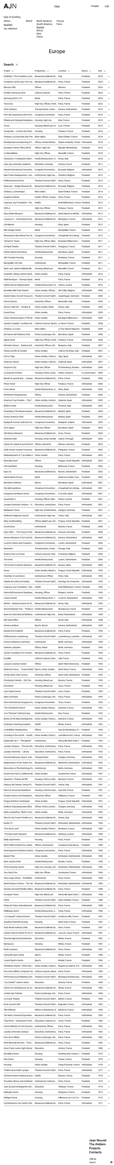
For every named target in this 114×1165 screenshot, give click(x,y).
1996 (100, 641)
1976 (100, 1075)
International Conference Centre (18, 850)
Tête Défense (9, 1009)
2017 (100, 164)
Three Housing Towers (14, 867)
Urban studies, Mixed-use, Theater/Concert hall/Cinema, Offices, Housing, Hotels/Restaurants (46, 570)
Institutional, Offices (44, 575)
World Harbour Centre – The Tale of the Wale (19, 883)
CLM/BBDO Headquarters (16, 729)
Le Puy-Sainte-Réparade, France (70, 328)
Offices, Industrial (43, 444)
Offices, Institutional (44, 845)
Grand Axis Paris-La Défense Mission (19, 773)
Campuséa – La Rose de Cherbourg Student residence (19, 131)
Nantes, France (65, 526)
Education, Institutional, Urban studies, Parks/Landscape (46, 1031)
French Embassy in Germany (17, 641)
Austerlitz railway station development (19, 273)
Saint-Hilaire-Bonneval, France (70, 663)
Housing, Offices (42, 592)
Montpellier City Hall (13, 262)
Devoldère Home (11, 1053)
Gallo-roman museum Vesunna (18, 449)
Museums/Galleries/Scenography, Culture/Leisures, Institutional (46, 1103)
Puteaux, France (65, 131)
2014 (100, 191)
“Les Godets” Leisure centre (16, 982)
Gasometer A (10, 499)
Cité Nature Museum (13, 433)
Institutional (40, 262)
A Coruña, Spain (65, 493)
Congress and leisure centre (16, 493)
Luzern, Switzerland (67, 543)
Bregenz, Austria (65, 592)
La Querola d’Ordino (13, 372)
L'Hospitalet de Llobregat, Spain (70, 235)
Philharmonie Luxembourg (16, 636)
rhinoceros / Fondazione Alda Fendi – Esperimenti (19, 158)
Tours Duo (8, 103)
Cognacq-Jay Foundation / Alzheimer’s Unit (19, 202)
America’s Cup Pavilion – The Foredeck (19, 400)
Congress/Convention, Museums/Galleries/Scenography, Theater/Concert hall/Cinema (46, 543)
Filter (57, 6)
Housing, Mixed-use (44, 268)
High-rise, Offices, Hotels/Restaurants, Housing (46, 339)
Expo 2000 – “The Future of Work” (19, 532)
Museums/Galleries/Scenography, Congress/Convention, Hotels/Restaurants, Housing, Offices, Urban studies (46, 762)
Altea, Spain (63, 389)
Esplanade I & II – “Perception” (17, 740)
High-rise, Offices (42, 153)
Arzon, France (64, 1020)
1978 (100, 1059)
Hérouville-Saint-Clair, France (70, 740)
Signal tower (9, 339)
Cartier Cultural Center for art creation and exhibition (19, 932)
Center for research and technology (19, 444)
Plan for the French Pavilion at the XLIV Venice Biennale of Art (19, 817)
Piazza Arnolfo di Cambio (15, 350)
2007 (100, 345)
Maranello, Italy (65, 301)
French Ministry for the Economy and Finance (19, 1026)
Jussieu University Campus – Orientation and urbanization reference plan (19, 504)
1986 (100, 954)
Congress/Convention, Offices (46, 850)
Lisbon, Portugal (65, 438)
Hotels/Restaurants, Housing (46, 389)
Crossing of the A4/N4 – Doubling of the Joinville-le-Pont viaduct (19, 735)
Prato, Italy (63, 575)
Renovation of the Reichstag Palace (19, 768)
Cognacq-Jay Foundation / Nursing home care (19, 586)
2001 (100, 482)
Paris (59, 24)
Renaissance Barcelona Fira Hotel (19, 235)
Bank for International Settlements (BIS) (19, 614)
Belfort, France (65, 998)
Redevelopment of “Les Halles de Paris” (19, 455)
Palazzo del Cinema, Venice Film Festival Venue (19, 784)
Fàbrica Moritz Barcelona (15, 252)
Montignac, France (66, 219)
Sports (38, 482)
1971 (100, 1103)
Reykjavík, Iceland (66, 422)
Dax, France (63, 713)
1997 (100, 636)
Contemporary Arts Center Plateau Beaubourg (19, 1103)
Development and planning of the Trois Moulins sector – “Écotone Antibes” (19, 142)
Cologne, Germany (66, 510)
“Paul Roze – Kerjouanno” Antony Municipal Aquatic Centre (19, 1020)
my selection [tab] (10, 28)
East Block (8, 685)
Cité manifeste (10, 466)
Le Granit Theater (12, 998)
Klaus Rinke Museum (13, 213)
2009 (100, 290)
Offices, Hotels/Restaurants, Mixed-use (46, 142)
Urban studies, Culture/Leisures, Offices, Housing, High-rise (46, 361)
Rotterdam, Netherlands (69, 823)
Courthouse (9, 526)
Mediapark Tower (12, 510)
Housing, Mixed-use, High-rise (46, 125)
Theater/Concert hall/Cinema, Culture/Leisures (46, 916)
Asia (39, 33)
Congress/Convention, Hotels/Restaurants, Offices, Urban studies (46, 488)
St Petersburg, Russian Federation (70, 367)
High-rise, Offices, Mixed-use (46, 241)
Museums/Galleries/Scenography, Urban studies (46, 883)
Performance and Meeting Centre (19, 976)
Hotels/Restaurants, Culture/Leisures (46, 910)
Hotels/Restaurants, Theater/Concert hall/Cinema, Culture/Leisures (46, 597)
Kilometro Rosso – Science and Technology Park (19, 345)
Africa (40, 30)
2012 (100, 213)
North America (44, 21)
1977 (100, 1070)
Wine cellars (40, 136)
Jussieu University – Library (16, 751)
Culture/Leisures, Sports (46, 323)
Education (39, 938)
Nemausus (9, 943)
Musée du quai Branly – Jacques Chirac (19, 378)
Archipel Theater (11, 246)
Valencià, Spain (65, 361)
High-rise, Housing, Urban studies (46, 867)
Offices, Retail (41, 647)
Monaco (62, 87)
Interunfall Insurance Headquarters (19, 592)
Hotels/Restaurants (44, 252)
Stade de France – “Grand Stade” (19, 669)
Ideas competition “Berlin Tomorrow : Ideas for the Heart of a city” (19, 812)
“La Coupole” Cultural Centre (17, 916)
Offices (38, 87)
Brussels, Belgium (66, 169)
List (107, 6)
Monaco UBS (10, 87)
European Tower (11, 894)
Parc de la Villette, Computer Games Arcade (19, 971)
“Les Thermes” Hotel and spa (17, 713)
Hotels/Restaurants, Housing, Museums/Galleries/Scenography (46, 158)
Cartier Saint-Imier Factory (16, 674)
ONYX (6, 899)
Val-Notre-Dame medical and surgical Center (19, 1075)
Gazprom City (10, 367)
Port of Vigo (9, 356)
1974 (100, 1086)
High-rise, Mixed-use (44, 894)
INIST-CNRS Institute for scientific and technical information (19, 845)
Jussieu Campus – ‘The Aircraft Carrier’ (19, 746)
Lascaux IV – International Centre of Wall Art (19, 219)
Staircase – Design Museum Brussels (19, 186)
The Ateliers (97, 1144)
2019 (100, 109)
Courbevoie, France (67, 773)
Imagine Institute (11, 197)
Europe (40, 27)
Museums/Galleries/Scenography (46, 76)
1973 (100, 1092)
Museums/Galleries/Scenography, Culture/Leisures (46, 987)
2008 (100, 323)
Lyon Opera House (12, 691)
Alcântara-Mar (10, 438)
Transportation (42, 757)
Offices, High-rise (42, 147)
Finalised (86, 76)
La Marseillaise (10, 153)
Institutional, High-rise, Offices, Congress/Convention (46, 515)
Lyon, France (64, 125)
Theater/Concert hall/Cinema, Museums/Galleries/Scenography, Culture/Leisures (46, 581)
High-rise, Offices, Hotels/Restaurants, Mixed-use (46, 103)
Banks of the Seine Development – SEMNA (19, 718)
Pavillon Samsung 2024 (14, 92)
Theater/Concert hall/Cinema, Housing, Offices (46, 823)
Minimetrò (8, 548)
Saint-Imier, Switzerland (69, 674)
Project (9, 70)
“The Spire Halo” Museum (15, 834)
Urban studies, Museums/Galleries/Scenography (46, 707)
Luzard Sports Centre (13, 960)
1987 (100, 916)
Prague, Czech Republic (69, 460)
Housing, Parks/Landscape (46, 372)
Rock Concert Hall (12, 1004)
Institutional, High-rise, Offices (46, 175)
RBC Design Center (12, 230)
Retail (37, 98)
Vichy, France (64, 910)
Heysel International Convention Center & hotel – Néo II (19, 169)
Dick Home (9, 1059)
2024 (100, 87)
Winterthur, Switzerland (69, 762)
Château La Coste (12, 328)
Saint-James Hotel (12, 861)
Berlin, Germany (65, 641)
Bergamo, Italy (65, 345)
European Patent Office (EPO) (17, 147)
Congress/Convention (45, 114)
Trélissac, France (65, 1086)
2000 (100, 526)
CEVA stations (10, 109)
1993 (100, 674)
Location (64, 70)
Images (95, 6)
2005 (100, 400)
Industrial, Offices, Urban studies (46, 345)
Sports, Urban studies (44, 669)
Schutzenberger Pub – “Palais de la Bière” (19, 608)
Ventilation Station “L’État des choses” (19, 965)
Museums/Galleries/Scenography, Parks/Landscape (46, 219)
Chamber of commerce (14, 575)
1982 (100, 1020)
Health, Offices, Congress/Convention (46, 197)
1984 (100, 982)
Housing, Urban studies (45, 438)
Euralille (7, 658)
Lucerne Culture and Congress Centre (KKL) (19, 543)
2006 (100, 367)
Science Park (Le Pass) (14, 554)
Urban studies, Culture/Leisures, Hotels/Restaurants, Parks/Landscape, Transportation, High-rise (46, 356)
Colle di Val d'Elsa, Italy (68, 350)
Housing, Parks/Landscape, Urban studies (46, 779)
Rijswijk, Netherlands (67, 147)
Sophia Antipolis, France (69, 142)
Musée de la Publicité (13, 630)
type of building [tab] (12, 17)
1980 (100, 1048)
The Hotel (8, 559)
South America (44, 24)
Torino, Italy (63, 515)
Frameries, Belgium (67, 554)
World (29, 21)
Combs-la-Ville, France (68, 916)
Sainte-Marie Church (13, 477)
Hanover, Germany (66, 532)
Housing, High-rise (43, 120)
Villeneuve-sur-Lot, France (70, 1097)
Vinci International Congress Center (19, 702)
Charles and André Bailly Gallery (18, 888)
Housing (38, 131)
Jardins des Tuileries (13, 993)
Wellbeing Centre (11, 910)
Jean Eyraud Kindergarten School (19, 1086)
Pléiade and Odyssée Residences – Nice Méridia (19, 120)
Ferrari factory (10, 301)
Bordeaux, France (66, 257)
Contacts (95, 1152)
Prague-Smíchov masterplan (17, 801)
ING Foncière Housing (14, 257)
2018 (100, 131)
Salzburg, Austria (66, 834)
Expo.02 (7, 471)
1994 (100, 652)
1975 (100, 1081)
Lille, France (63, 658)
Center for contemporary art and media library (19, 987)
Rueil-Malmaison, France (69, 202)
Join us (92, 1158)
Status (86, 70)
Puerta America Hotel (13, 416)
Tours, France (64, 685)
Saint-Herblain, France (68, 899)
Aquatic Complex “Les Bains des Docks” (19, 323)
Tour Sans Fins (10, 872)
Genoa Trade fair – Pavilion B (17, 306)
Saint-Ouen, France (67, 921)
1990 (100, 806)
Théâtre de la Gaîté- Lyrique (16, 1070)
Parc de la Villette (11, 1037)
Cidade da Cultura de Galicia (17, 581)
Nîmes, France (64, 724)
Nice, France (63, 120)
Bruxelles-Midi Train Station (16, 290)
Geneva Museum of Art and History (19, 537)
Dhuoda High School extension (18, 938)
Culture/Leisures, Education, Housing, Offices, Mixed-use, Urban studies (46, 658)
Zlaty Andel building (13, 521)
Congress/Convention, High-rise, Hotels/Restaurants (46, 235)
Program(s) (42, 70)
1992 (100, 707)
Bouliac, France (65, 861)
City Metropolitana (12, 488)
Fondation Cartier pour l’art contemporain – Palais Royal (19, 81)
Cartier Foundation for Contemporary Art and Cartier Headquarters (19, 652)
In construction (89, 372)
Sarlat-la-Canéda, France (69, 477)
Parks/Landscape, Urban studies (46, 334)
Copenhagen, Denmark (68, 295)
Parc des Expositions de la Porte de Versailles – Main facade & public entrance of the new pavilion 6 (19, 114)
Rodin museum (11, 949)
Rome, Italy (63, 158)
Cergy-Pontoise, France (69, 1064)
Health (38, 202)
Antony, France (65, 164)
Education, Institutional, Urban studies (46, 504)
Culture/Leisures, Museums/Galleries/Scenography (46, 971)
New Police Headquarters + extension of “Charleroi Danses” (19, 175)
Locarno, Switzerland (68, 597)
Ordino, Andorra (65, 372)
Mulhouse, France (66, 466)
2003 (100, 438)
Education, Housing (44, 164)
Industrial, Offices (43, 301)
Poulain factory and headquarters (19, 795)
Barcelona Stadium (12, 482)
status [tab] (7, 20)
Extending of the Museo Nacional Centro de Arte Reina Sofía (19, 411)
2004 (100, 433)
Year (102, 70)
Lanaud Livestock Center (15, 663)
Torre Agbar (9, 427)
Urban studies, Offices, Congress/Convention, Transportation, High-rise (46, 290)
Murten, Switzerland (67, 471)
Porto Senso (9, 389)
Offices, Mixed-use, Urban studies (46, 521)
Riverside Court (11, 460)
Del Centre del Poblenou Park (17, 334)
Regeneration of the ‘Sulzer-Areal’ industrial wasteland (19, 762)
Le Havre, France (66, 323)
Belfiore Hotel (10, 405)
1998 (100, 614)
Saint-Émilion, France (67, 136)
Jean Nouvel (97, 1140)
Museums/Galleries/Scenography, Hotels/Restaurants (46, 411)
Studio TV (8, 823)
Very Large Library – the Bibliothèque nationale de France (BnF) (19, 877)
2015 (100, 169)
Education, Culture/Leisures (46, 1020)
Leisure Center (10, 597)
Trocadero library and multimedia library (19, 1081)
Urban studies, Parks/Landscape (46, 735)
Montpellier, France (67, 230)
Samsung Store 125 (13, 98)
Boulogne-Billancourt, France (70, 241)
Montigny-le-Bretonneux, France (70, 976)
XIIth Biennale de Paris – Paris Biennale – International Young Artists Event (19, 1042)
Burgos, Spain (64, 565)
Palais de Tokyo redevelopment (18, 905)
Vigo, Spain (63, 356)
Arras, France (64, 433)
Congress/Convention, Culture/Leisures (46, 493)
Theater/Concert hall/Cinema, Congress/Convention (46, 976)
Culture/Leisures (42, 92)
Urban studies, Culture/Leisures (46, 965)
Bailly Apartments (12, 839)
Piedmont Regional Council (16, 515)
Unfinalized (87, 142)
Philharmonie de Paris (14, 180)
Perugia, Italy (64, 548)
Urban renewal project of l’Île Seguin (19, 317)
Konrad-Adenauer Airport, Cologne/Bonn (19, 757)
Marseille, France (66, 153)
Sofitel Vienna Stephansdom (17, 284)
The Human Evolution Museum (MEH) (19, 565)
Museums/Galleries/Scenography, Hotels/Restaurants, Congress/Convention (46, 565)
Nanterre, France (66, 718)
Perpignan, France (66, 246)
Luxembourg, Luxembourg (70, 636)
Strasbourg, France (67, 608)
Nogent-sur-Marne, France (70, 965)
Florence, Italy (64, 405)
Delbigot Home (10, 1097)
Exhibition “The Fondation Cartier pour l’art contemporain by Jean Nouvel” (19, 76)
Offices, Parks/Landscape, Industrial (46, 806)
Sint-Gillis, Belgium (66, 290)
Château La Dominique (14, 191)
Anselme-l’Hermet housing (16, 921)
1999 (100, 570)
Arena (6, 570)
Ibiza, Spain (63, 224)
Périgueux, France (66, 449)
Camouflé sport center (14, 954)
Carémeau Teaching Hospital (17, 724)
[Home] (10, 4)
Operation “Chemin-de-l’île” (16, 779)
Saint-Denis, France (67, 669)
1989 (100, 828)
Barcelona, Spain (66, 252)
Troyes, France (65, 1059)
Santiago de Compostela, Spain (70, 581)
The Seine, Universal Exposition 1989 (19, 1015)
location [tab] (8, 24)
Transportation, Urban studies (46, 109)
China (40, 36)
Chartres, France (65, 707)
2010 (100, 273)
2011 (100, 241)
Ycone (6, 125)
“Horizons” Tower (12, 241)
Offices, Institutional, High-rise (46, 1009)
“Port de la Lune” (11, 828)
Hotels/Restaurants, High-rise (46, 284)
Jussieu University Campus (16, 1031)
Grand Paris (9, 312)
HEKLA (7, 208)
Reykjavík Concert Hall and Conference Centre (19, 422)
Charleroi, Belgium (66, 175)
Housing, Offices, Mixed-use (46, 499)
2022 (100, 103)
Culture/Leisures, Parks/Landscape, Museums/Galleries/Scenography (46, 554)
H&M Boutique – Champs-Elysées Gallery (19, 279)
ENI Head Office (11, 619)
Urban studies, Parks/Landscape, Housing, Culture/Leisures (46, 718)
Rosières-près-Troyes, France (70, 1053)
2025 (100, 76)
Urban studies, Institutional (46, 400)
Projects (94, 1148)
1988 (100, 888)
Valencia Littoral (11, 361)
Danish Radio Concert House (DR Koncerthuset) (19, 295)
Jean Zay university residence (17, 164)
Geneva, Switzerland (67, 109)
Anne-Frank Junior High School (18, 1048)
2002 (100, 466)
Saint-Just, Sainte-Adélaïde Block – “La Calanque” (19, 268)
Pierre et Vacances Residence (17, 790)
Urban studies (41, 273)
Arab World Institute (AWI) (16, 927)
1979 (100, 1053)
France (60, 21)
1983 (100, 1004)
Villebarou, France (66, 795)
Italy (60, 76)
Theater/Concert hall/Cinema (46, 180)
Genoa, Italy (63, 306)
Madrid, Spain (64, 411)
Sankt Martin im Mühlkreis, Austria (70, 213)
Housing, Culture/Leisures (46, 790)
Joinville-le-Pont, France (69, 735)
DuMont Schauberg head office (18, 806)
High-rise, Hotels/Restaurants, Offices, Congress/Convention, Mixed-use (46, 510)
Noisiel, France (65, 960)
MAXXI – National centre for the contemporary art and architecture (19, 603)
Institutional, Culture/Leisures (46, 1081)
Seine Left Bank (11, 696)
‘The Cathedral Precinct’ (15, 707)
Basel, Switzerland (66, 614)
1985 (100, 971)
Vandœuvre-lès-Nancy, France (70, 845)
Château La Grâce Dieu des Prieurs (19, 136)
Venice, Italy (63, 784)
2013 (100, 202)
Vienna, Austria (65, 284)
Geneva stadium (11, 625)
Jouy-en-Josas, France (68, 932)
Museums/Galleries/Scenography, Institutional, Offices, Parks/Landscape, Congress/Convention (46, 378)
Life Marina (9, 224)
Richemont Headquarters (15, 394)
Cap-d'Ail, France (65, 790)
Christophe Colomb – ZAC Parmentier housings (19, 680)
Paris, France (64, 81)
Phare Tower (9, 383)
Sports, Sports (41, 625)
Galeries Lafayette (12, 647)
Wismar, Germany (66, 444)
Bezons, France (65, 680)
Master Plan (9, 856)
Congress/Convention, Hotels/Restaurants (46, 169)
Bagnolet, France (66, 1004)
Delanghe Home (11, 1092)
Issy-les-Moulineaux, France (70, 729)
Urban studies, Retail (44, 306)
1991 (100, 773)
